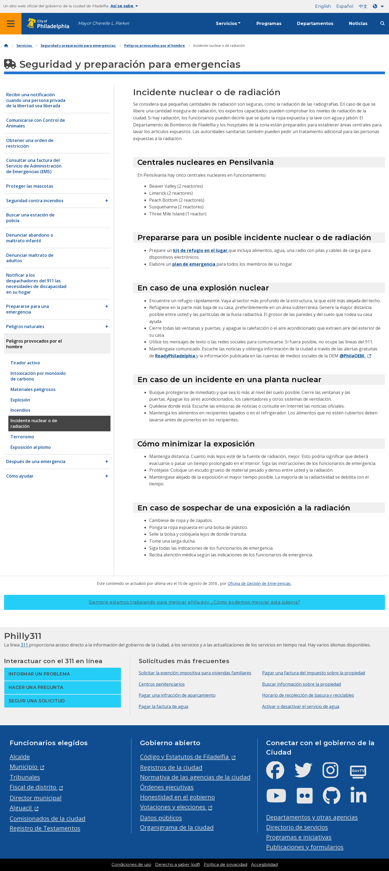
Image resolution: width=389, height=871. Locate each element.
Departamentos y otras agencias (312, 817)
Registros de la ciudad (171, 767)
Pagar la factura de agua (163, 706)
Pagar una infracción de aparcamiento (177, 695)
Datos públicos (161, 817)
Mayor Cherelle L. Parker (103, 23)
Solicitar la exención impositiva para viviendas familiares (195, 673)
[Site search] (382, 23)
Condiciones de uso (131, 864)
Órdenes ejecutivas (167, 787)
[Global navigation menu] (11, 23)
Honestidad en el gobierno (177, 797)
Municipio (24, 766)
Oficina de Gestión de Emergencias (260, 583)
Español (345, 6)
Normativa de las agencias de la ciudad (195, 777)
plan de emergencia (194, 264)
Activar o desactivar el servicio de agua (300, 706)
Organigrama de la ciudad (177, 827)
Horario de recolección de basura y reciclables (308, 695)
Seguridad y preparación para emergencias (78, 45)
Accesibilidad (264, 864)
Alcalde (20, 756)
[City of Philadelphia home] (50, 24)
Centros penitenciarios (162, 684)
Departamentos (315, 23)
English (323, 6)
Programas (268, 23)
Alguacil (21, 808)
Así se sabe (124, 6)
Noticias (358, 23)
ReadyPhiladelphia (175, 356)
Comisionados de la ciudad (47, 818)
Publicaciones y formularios (305, 847)
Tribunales (25, 777)
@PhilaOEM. (353, 356)
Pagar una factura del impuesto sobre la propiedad (313, 673)
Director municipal (36, 798)
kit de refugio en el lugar (201, 250)
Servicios (226, 23)
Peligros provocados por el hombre (154, 45)
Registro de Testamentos (45, 828)
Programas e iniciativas (298, 837)
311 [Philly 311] (25, 645)
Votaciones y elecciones (173, 807)
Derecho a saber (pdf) (177, 864)
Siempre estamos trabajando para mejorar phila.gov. (194, 602)
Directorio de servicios (297, 827)
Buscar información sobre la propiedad (301, 684)
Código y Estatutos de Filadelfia (185, 756)
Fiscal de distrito (34, 787)
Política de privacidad (225, 864)
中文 (363, 6)
